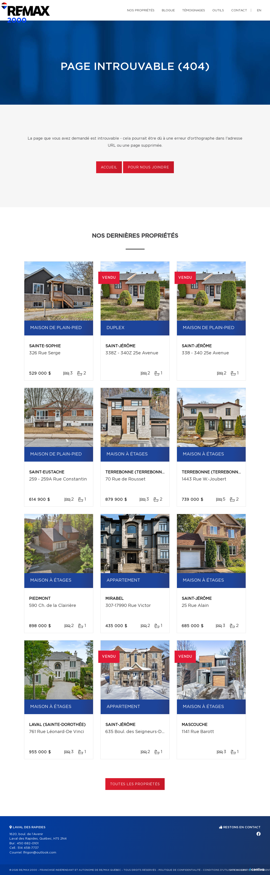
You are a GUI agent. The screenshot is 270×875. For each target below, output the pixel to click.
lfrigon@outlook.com (39, 852)
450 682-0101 (28, 843)
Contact (239, 10)
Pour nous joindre (148, 167)
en (259, 10)
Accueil (109, 167)
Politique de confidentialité (180, 870)
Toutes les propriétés (135, 784)
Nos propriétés (140, 10)
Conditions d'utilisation (221, 870)
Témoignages (193, 10)
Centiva (256, 869)
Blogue (168, 10)
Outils (218, 10)
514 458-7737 (28, 847)
